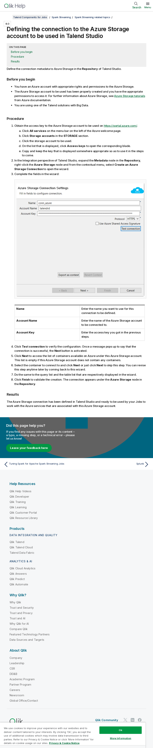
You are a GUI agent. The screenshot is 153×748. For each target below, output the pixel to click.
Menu (147, 7)
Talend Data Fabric (22, 552)
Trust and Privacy (21, 613)
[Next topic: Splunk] (114, 464)
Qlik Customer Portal (23, 512)
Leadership (17, 663)
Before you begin (22, 51)
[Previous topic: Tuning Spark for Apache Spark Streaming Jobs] (39, 464)
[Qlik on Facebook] (140, 720)
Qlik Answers (18, 573)
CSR (12, 668)
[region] (73, 735)
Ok (120, 730)
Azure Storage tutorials (129, 96)
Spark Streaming (61, 17)
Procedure (17, 56)
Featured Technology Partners (30, 634)
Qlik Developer (19, 496)
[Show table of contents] (8, 17)
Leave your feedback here (29, 448)
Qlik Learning (18, 507)
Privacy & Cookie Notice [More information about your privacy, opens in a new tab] (64, 743)
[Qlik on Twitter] (125, 720)
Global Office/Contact (24, 700)
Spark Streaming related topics (92, 17)
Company (16, 657)
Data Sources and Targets (27, 639)
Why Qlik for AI (19, 623)
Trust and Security (22, 607)
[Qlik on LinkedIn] (132, 720)
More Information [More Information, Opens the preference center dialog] (120, 738)
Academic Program (22, 679)
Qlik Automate (19, 584)
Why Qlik (15, 602)
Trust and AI (17, 618)
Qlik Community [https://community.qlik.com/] (106, 720)
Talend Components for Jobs (30, 17)
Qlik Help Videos (21, 491)
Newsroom (17, 695)
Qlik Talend (17, 542)
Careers (15, 690)
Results (15, 61)
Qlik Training (18, 502)
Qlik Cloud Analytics (22, 568)
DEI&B (13, 673)
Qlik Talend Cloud (21, 547)
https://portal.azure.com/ (120, 125)
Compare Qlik (19, 629)
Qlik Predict (17, 579)
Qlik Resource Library (24, 518)
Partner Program (20, 684)
